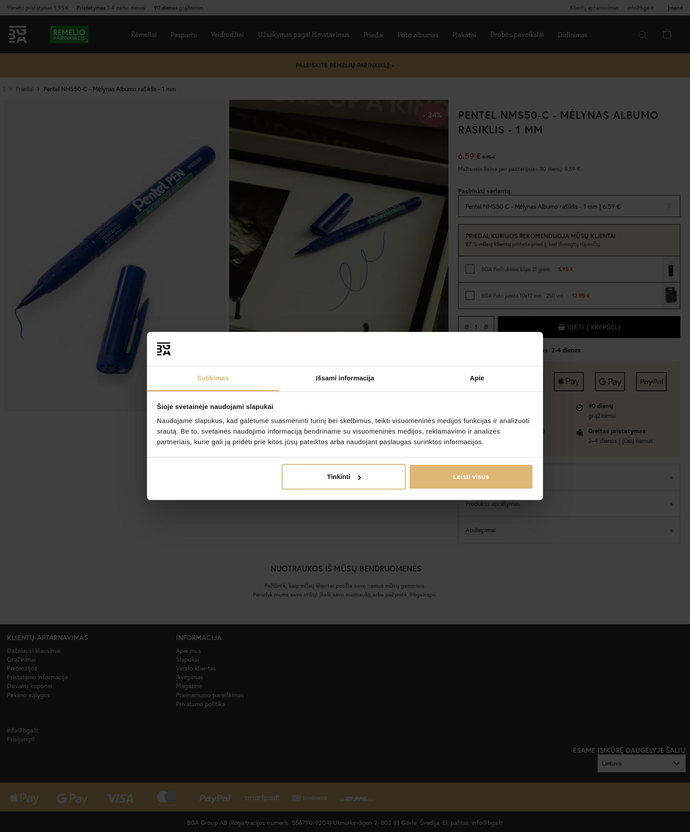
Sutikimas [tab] (213, 378)
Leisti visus (471, 476)
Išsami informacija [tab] (345, 378)
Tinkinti (344, 476)
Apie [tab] (477, 378)
